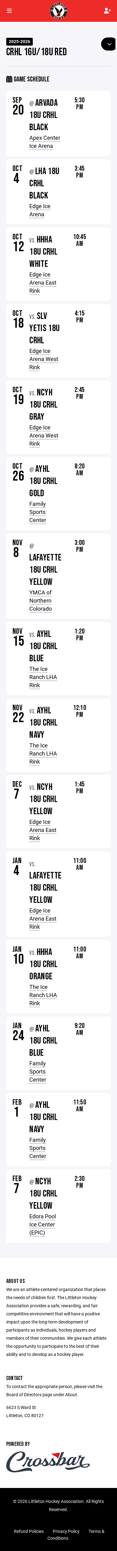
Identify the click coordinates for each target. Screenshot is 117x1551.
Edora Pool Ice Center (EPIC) (42, 1224)
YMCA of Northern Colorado (40, 600)
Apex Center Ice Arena (44, 141)
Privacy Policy (66, 1531)
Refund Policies (29, 1531)
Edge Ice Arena (40, 210)
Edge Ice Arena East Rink (42, 282)
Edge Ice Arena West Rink (43, 359)
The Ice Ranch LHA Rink (43, 677)
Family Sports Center (37, 512)
